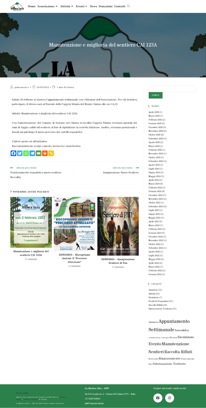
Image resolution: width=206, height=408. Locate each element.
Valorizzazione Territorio (160, 308)
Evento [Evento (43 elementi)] (155, 344)
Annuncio (153, 290)
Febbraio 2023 (155, 229)
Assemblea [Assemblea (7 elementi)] (182, 330)
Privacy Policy (22, 393)
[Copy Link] (51, 153)
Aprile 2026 (154, 112)
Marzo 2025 (154, 146)
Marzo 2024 (154, 183)
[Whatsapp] (26, 153)
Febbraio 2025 (155, 150)
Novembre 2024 (156, 153)
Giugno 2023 (154, 214)
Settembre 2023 (156, 206)
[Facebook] (13, 153)
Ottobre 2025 (154, 134)
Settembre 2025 (156, 138)
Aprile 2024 (154, 180)
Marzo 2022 (154, 266)
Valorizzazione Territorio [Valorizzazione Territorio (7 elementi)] (169, 364)
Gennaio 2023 (155, 233)
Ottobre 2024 (154, 157)
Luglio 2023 (154, 210)
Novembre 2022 (156, 240)
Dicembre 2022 (156, 236)
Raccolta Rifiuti (156, 305)
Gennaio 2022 (155, 274)
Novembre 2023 (156, 199)
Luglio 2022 (154, 255)
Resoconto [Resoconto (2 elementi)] (153, 359)
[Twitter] (20, 153)
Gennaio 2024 (155, 191)
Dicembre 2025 (156, 127)
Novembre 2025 (156, 131)
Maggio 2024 (155, 176)
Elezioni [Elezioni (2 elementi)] (173, 337)
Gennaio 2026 (155, 123)
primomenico (22, 87)
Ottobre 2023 (154, 202)
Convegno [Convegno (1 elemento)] (165, 338)
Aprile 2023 (154, 221)
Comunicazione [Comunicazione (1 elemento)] (155, 338)
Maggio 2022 (155, 259)
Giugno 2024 (154, 172)
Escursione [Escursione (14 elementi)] (186, 337)
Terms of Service (30, 399)
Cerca (155, 95)
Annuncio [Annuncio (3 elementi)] (153, 322)
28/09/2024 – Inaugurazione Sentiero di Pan (118, 261)
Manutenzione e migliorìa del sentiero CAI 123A (31, 253)
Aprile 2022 (154, 263)
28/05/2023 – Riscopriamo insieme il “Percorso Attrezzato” (74, 258)
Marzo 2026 (154, 115)
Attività (152, 293)
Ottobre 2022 (154, 244)
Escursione (154, 297)
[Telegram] (32, 153)
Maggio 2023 (155, 217)
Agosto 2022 (154, 251)
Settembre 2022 (156, 248)
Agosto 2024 (154, 165)
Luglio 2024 (154, 168)
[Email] (38, 153)
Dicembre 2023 (156, 195)
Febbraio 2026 (155, 119)
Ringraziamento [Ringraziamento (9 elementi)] (169, 359)
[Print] (45, 153)
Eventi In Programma (159, 301)
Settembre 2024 (156, 161)
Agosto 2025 (154, 142)
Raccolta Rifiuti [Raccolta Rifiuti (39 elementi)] (178, 352)
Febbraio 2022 (155, 270)
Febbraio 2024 (155, 187)
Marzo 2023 (154, 225)
